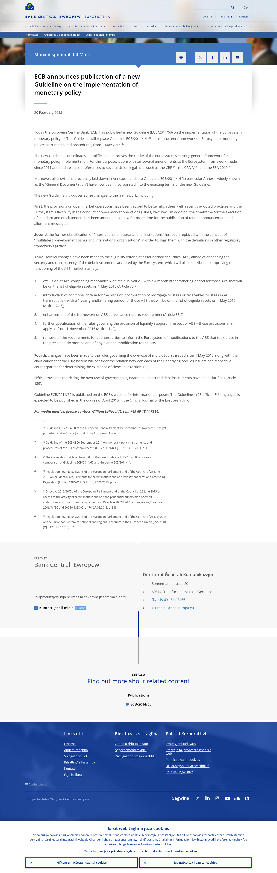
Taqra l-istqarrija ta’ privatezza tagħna (109, 851)
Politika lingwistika (179, 772)
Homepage (32, 34)
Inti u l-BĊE (225, 16)
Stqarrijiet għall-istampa (100, 34)
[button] (239, 8)
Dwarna (207, 16)
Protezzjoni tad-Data (181, 744)
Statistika (118, 26)
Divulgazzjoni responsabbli (135, 756)
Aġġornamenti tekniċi (130, 750)
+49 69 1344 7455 (171, 599)
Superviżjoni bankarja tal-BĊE (227, 26)
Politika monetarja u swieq (45, 26)
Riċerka (151, 26)
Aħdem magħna (76, 750)
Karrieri (243, 16)
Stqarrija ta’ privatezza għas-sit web (188, 752)
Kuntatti (70, 768)
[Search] (212, 7)
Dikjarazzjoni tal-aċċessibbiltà (188, 766)
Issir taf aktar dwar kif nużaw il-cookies (171, 851)
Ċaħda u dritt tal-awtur (131, 744)
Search (233, 7)
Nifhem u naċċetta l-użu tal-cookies (82, 863)
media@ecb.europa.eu (175, 607)
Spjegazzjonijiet (75, 756)
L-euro (135, 26)
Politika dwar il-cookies (183, 759)
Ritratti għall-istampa (79, 762)
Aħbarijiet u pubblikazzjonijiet (181, 26)
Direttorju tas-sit (38, 784)
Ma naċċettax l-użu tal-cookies (195, 863)
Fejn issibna (73, 774)
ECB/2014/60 (140, 704)
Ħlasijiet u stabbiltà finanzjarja (87, 26)
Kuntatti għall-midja (56, 607)
